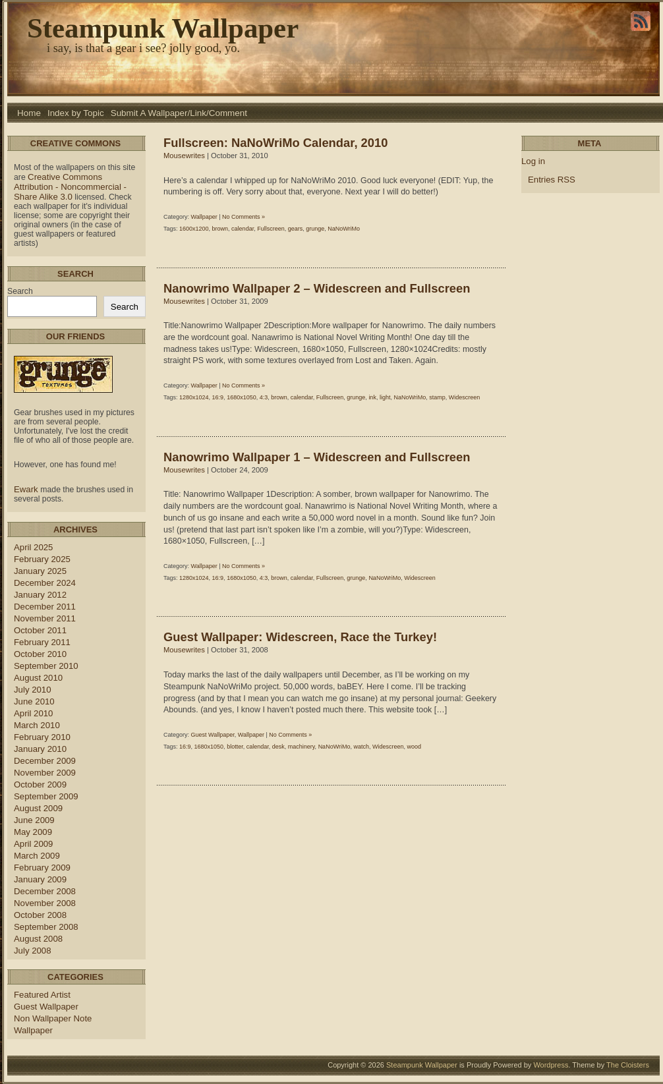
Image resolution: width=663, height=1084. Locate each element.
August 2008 (38, 939)
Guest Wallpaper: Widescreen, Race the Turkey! (300, 637)
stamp (437, 397)
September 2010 (46, 666)
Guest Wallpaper (46, 1007)
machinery (301, 746)
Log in (533, 161)
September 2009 (46, 796)
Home (29, 113)
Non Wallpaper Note (53, 1018)
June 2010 (34, 701)
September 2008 (46, 927)
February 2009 (42, 867)
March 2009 (37, 856)
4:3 (264, 397)
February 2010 (42, 737)
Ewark (27, 489)
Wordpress (550, 1065)
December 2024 (45, 583)
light (385, 397)
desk (278, 746)
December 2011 (45, 607)
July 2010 (32, 690)
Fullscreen (271, 228)
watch (361, 746)
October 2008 (40, 915)
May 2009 (33, 832)
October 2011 (40, 630)
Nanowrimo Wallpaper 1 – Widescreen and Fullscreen (316, 457)
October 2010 (40, 654)
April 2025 (33, 547)
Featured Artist (42, 995)
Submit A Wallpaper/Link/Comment (179, 113)
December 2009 (45, 761)
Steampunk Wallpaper (163, 28)
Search (20, 291)
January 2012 (40, 595)
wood (414, 746)
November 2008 (45, 903)
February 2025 (42, 559)
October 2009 (40, 784)
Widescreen (464, 397)
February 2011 (42, 642)
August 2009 (38, 808)
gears (295, 228)
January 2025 (40, 571)
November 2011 (45, 618)
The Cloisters (627, 1065)
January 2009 (40, 879)
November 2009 (45, 773)
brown (220, 228)
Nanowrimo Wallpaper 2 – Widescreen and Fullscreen (316, 288)
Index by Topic (75, 113)
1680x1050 (241, 397)
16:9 (218, 397)
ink (372, 397)
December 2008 (45, 891)
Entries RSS (551, 180)
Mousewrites (184, 155)
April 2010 (33, 713)
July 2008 (32, 951)
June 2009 (34, 820)
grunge (315, 228)
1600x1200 (194, 228)
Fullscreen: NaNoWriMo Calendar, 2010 (275, 143)
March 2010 (37, 725)
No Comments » (243, 217)
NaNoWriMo (344, 228)
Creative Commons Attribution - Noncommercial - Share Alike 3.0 (70, 187)
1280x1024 (194, 397)
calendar (242, 228)
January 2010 (40, 749)
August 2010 (38, 678)
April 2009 (33, 844)
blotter (235, 746)
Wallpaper (33, 1030)
